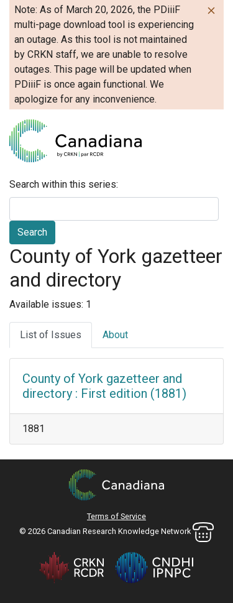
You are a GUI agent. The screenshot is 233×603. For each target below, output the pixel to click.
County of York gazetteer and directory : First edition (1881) (104, 386)
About (115, 335)
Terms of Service (116, 516)
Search (32, 232)
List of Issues (50, 335)
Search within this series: (63, 184)
